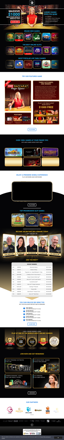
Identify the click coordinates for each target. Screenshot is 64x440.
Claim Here (15, 22)
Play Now (32, 129)
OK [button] (58, 437)
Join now (32, 393)
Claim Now (32, 324)
